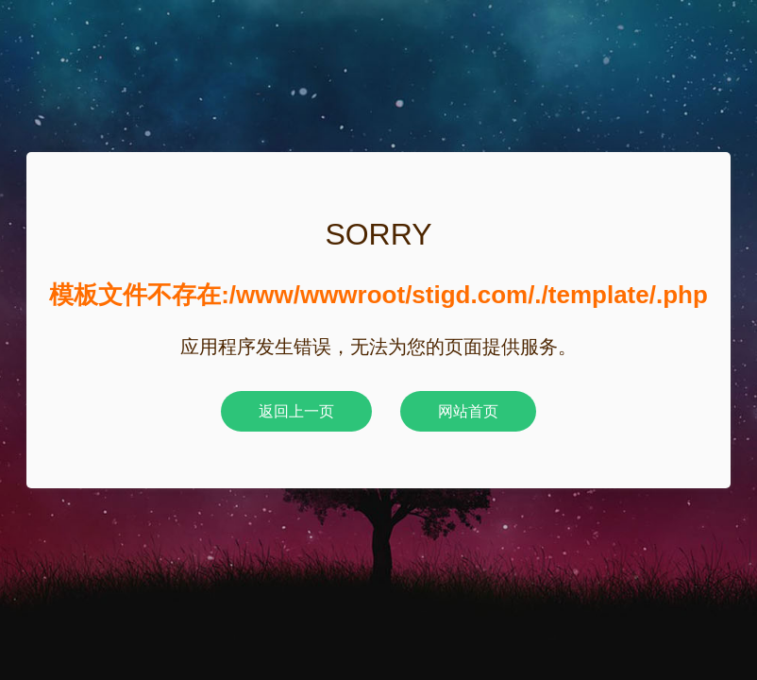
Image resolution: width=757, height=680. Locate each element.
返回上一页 (296, 411)
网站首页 (468, 411)
